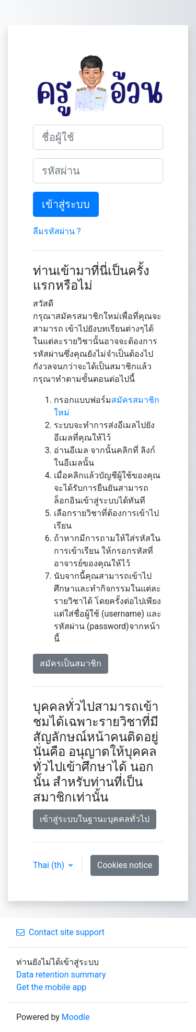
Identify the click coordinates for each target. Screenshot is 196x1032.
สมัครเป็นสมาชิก (70, 663)
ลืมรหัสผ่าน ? (57, 231)
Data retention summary (61, 975)
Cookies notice (124, 865)
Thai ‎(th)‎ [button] (49, 865)
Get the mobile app (51, 987)
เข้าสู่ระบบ (66, 204)
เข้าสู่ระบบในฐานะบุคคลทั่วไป (94, 819)
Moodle (76, 1017)
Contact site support (60, 932)
